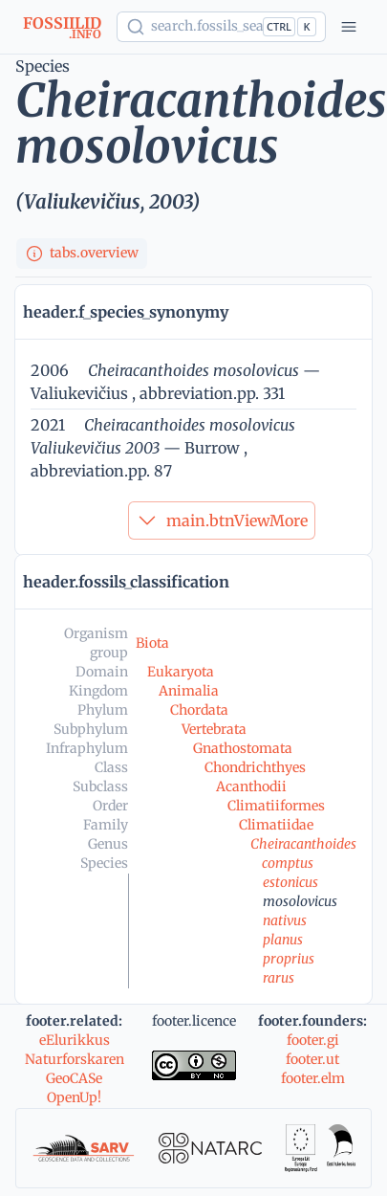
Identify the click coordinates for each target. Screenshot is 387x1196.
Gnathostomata (242, 748)
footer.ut (312, 1059)
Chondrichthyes (255, 767)
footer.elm (313, 1078)
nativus (285, 920)
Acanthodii (251, 786)
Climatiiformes (276, 805)
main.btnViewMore (222, 520)
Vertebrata (214, 729)
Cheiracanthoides (303, 844)
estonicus (290, 882)
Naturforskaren (74, 1059)
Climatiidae (276, 824)
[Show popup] (221, 26)
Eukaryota (180, 671)
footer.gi (313, 1040)
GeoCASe (74, 1078)
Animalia (189, 690)
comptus (287, 863)
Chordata (199, 710)
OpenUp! (74, 1097)
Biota (152, 643)
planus (283, 939)
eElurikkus (74, 1040)
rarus (278, 977)
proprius (288, 958)
